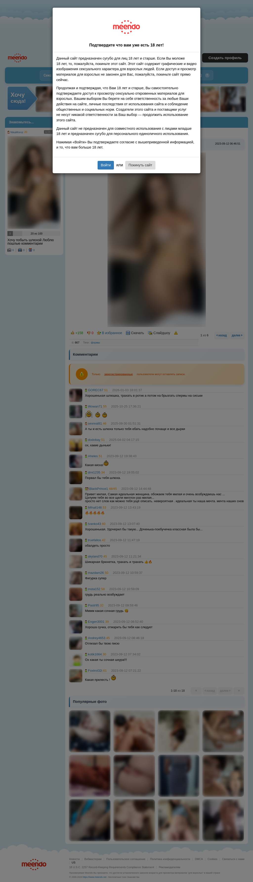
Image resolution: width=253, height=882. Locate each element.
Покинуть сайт (140, 165)
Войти (106, 165)
